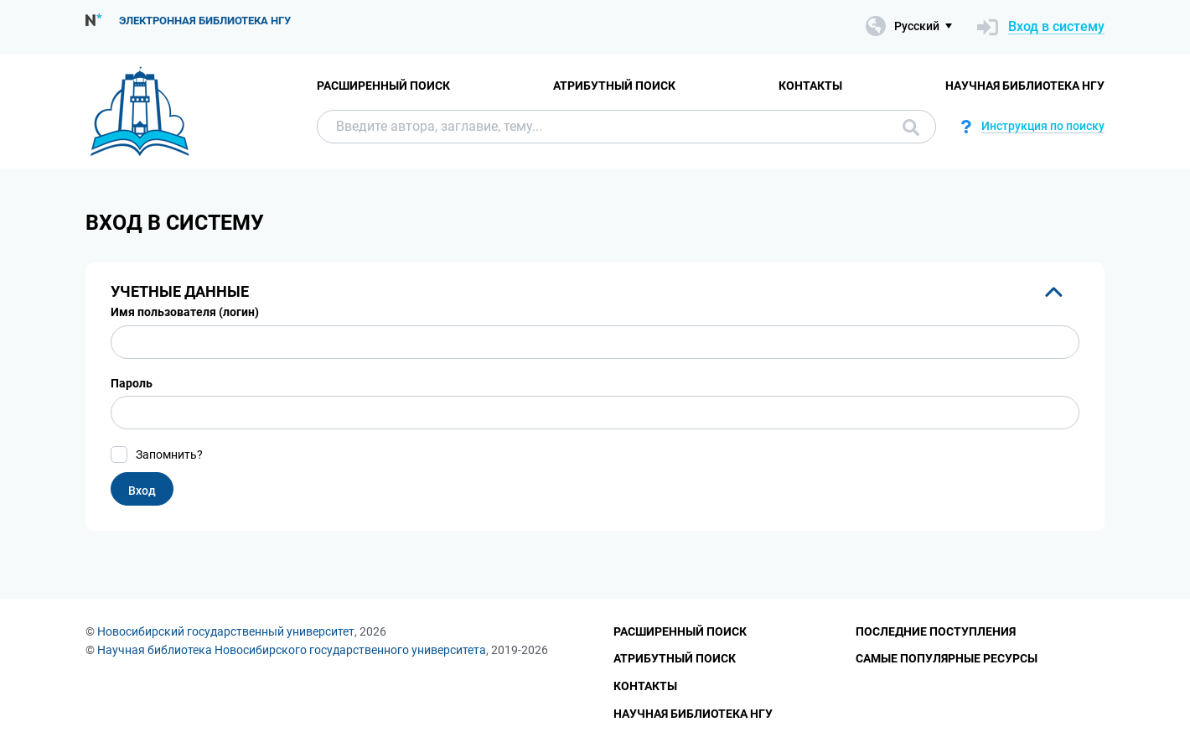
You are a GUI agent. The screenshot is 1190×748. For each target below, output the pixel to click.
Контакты (810, 85)
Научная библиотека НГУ (1025, 85)
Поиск (911, 127)
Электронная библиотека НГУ (205, 20)
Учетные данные (180, 291)
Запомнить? (169, 454)
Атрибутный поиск (614, 85)
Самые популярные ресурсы (946, 658)
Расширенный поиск (383, 85)
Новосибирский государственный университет (225, 631)
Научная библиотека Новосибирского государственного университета (291, 650)
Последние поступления (936, 631)
